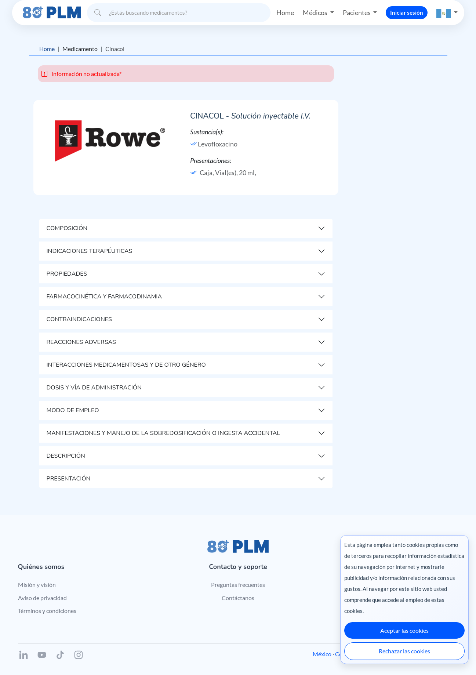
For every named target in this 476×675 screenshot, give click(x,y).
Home (285, 12)
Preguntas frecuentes (238, 584)
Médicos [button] (315, 12)
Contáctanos (238, 597)
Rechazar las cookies (404, 650)
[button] (447, 12)
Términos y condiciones (47, 610)
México (322, 653)
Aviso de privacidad (42, 597)
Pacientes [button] (357, 12)
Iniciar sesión (406, 12)
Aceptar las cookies (404, 630)
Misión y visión (37, 584)
